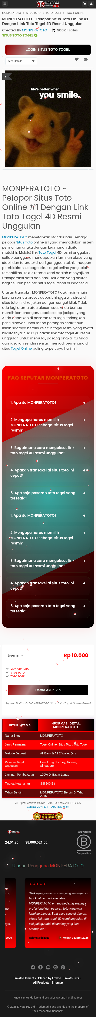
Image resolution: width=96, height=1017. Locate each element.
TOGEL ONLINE (75, 13)
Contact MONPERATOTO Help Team (48, 806)
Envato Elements (25, 978)
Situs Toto (24, 242)
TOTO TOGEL (53, 13)
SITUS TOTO (33, 13)
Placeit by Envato (49, 978)
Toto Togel (47, 252)
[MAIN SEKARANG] (48, 690)
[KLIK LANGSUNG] (48, 50)
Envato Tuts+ (72, 978)
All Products (41, 982)
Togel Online (21, 348)
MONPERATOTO (11, 13)
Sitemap (57, 982)
